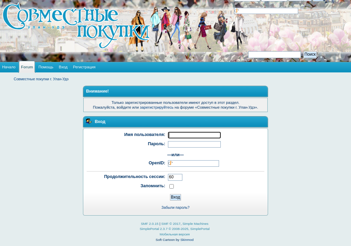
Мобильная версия (175, 234)
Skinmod (187, 240)
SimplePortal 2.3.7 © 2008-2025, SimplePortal (174, 229)
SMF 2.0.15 (150, 224)
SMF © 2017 (171, 224)
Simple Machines (195, 224)
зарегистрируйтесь (156, 107)
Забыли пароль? (175, 207)
